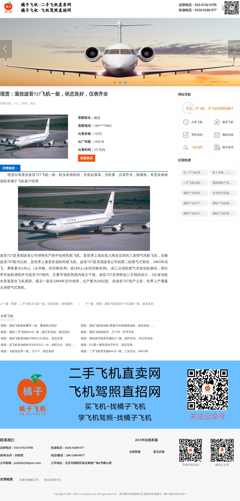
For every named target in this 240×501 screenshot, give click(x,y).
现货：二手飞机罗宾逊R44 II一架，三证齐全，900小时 (114, 351)
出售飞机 (197, 122)
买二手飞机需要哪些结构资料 (201, 172)
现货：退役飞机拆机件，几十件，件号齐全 (107, 332)
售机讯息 (197, 134)
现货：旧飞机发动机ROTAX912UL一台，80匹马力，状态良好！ (40, 344)
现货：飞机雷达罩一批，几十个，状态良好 (27, 351)
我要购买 (86, 158)
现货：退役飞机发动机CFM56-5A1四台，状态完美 (32, 338)
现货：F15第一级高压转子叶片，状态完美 (107, 344)
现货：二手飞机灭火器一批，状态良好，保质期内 (42, 303)
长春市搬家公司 (29, 479)
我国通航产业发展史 (225, 182)
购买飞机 (228, 122)
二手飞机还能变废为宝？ (198, 182)
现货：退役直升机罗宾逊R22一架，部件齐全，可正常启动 (117, 338)
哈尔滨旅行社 (52, 479)
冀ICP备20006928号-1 (175, 494)
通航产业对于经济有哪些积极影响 (204, 203)
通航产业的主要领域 (195, 213)
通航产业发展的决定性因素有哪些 (204, 193)
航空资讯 (228, 147)
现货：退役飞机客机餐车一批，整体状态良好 (29, 325)
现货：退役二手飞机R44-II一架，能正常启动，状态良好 (35, 332)
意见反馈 (158, 451)
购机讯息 (228, 134)
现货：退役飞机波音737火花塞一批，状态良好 (125, 303)
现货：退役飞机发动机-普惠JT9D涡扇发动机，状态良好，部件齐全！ (123, 325)
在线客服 (134, 451)
